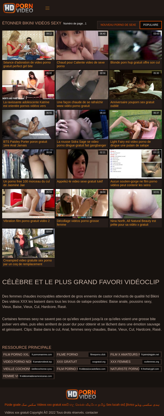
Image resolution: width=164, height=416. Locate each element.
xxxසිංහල (68, 404)
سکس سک (28, 404)
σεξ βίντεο (127, 404)
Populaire (150, 24)
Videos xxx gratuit (49, 404)
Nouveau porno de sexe (118, 24)
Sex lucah (113, 404)
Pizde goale (13, 404)
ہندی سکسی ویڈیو (147, 404)
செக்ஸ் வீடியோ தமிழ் (90, 404)
